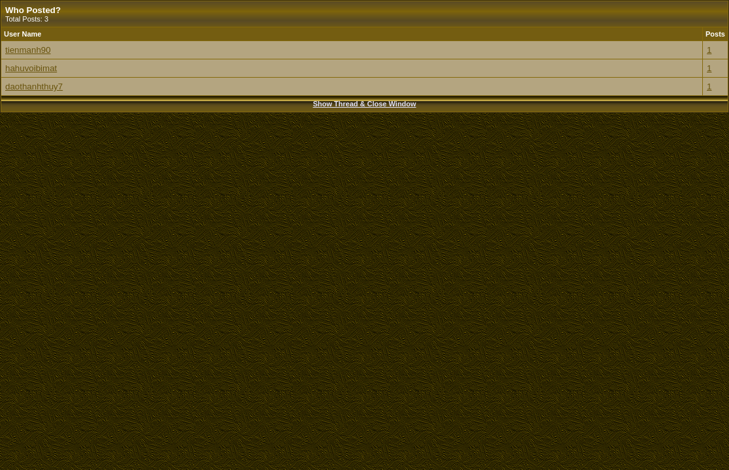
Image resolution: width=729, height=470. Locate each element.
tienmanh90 (28, 50)
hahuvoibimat (31, 68)
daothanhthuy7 (34, 86)
